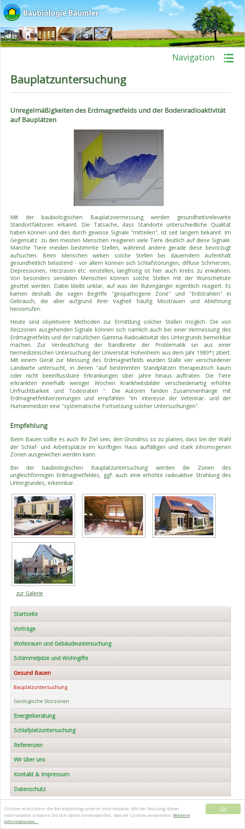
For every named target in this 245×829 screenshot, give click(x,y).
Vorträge (25, 628)
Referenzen (28, 745)
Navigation (193, 57)
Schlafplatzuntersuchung (44, 730)
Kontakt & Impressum (42, 774)
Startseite (26, 614)
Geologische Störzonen (41, 701)
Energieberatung (34, 715)
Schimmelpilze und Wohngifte (51, 658)
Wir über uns (29, 759)
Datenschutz (30, 789)
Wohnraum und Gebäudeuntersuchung (62, 643)
